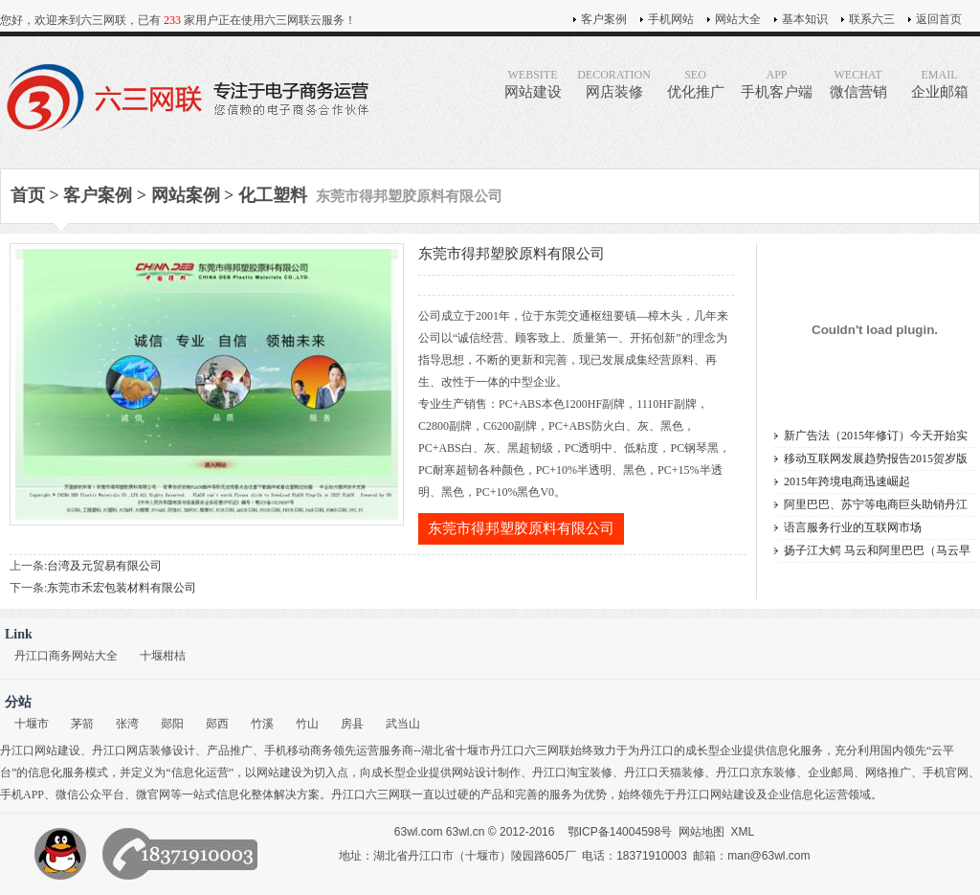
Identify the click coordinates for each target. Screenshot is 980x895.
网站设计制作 (486, 772)
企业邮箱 (939, 84)
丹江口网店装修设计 (143, 750)
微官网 (153, 794)
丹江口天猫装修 (664, 772)
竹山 (307, 723)
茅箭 (82, 723)
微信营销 (858, 84)
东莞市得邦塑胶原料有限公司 (521, 528)
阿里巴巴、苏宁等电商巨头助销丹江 (876, 504)
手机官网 (946, 772)
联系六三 (872, 19)
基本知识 (805, 19)
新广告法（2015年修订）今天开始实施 (876, 438)
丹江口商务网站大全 (66, 655)
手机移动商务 (298, 750)
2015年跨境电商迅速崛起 (847, 481)
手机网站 (671, 19)
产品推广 (230, 750)
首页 (28, 195)
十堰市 (31, 723)
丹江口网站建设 (40, 750)
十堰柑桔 (163, 655)
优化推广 (695, 84)
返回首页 (939, 19)
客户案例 (604, 19)
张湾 (127, 723)
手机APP (22, 794)
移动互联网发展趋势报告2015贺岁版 (876, 458)
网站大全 (738, 19)
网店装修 (614, 84)
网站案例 (185, 195)
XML (743, 832)
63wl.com (418, 832)
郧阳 (172, 723)
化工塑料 (272, 195)
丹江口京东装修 (756, 772)
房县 (352, 723)
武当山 (403, 723)
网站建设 (532, 84)
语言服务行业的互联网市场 (853, 527)
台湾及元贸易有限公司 (104, 565)
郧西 (217, 723)
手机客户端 (776, 84)
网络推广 (888, 772)
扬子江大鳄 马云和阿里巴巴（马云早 (877, 550)
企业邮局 (831, 772)
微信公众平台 (90, 794)
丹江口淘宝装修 (572, 772)
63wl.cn (465, 832)
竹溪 (262, 723)
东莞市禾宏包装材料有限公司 (121, 587)
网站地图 (701, 832)
